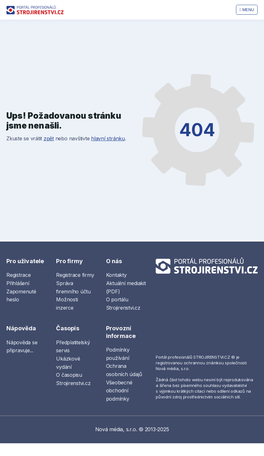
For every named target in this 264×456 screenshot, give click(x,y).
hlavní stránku (108, 138)
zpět (49, 138)
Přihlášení (17, 283)
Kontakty (116, 275)
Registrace (18, 275)
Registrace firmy (75, 275)
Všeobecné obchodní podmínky (119, 390)
